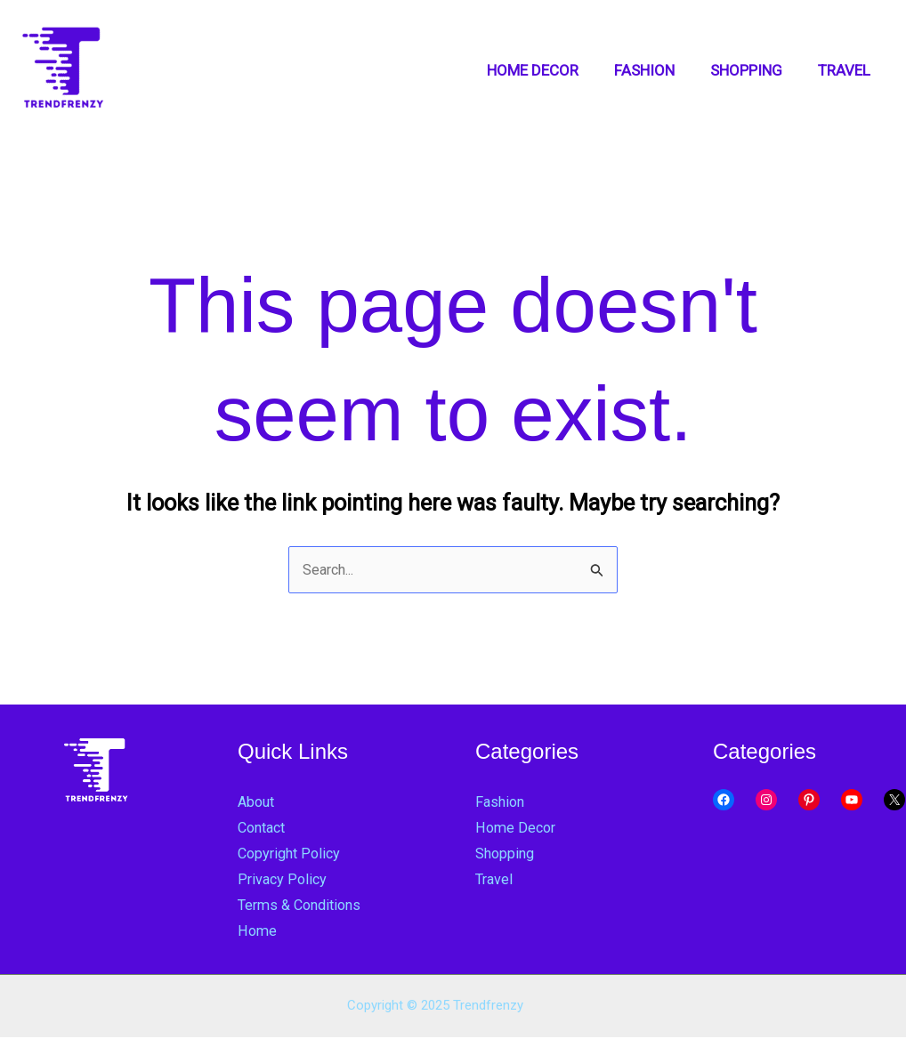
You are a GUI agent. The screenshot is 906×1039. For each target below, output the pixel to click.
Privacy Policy (283, 880)
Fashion (501, 802)
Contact (264, 828)
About (258, 802)
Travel (495, 880)
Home (258, 931)
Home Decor (517, 828)
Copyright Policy (292, 854)
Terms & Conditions (304, 905)
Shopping (506, 854)
